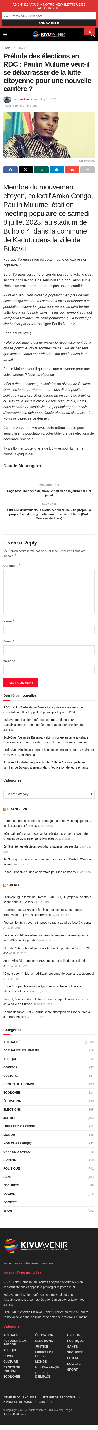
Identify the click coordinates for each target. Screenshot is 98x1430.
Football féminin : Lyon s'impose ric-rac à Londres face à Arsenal (47, 928)
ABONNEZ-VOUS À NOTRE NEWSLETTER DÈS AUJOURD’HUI (49, 6)
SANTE (8, 1182)
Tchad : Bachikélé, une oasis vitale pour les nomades (39, 877)
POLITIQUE (11, 1174)
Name (9, 626)
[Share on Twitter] (26, 169)
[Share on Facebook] (10, 169)
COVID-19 (10, 1073)
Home (6, 48)
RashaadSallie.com (14, 1419)
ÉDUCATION (12, 1106)
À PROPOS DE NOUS (17, 1407)
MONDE (9, 1140)
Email (9, 646)
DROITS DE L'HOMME (19, 1089)
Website (9, 666)
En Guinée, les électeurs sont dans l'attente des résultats (42, 851)
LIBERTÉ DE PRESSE (19, 1132)
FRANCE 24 (17, 814)
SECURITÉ (11, 1191)
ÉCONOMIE (11, 1098)
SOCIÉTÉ (10, 1208)
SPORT (13, 891)
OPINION (9, 1165)
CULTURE (10, 1081)
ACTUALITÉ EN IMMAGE (21, 1056)
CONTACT (45, 1407)
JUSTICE (9, 1123)
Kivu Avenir (24, 99)
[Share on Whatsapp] (41, 169)
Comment (11, 571)
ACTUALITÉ (21, 48)
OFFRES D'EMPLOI (17, 1157)
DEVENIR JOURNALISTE (19, 1402)
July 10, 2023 (48, 99)
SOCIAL (9, 1199)
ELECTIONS (12, 1115)
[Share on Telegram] (57, 169)
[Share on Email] (72, 169)
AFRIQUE (10, 1064)
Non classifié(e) (17, 1148)
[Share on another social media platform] (87, 169)
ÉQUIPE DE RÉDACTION (59, 1402)
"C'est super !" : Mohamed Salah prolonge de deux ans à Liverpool (48, 979)
